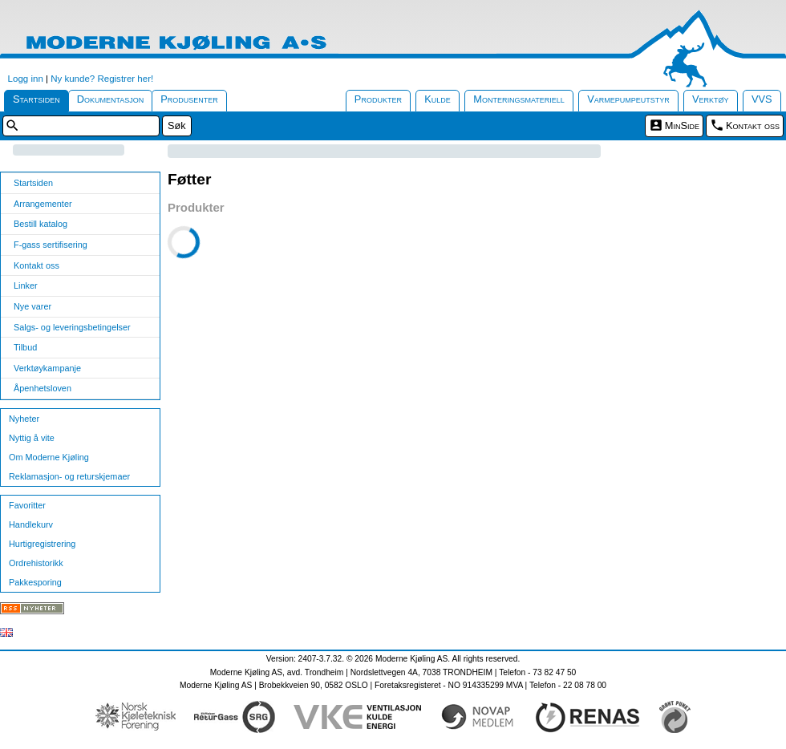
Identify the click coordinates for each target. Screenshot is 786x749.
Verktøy (710, 99)
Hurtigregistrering (42, 544)
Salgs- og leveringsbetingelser (72, 327)
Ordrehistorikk (36, 563)
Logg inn (25, 78)
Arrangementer (43, 204)
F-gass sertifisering (50, 244)
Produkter (378, 99)
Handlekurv (31, 524)
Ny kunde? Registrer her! (102, 78)
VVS (762, 99)
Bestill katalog (40, 224)
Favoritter (27, 505)
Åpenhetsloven (42, 388)
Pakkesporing (35, 582)
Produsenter (189, 99)
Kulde (437, 99)
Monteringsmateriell (519, 99)
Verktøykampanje (47, 368)
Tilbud (25, 347)
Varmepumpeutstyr (628, 99)
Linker (26, 285)
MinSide (682, 125)
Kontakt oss (753, 125)
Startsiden (36, 99)
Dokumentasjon (110, 99)
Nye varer (32, 306)
